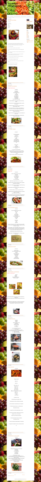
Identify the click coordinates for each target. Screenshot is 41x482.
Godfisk (27, 41)
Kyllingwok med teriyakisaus (12, 86)
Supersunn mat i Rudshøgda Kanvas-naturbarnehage (29, 21)
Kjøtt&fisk (8, 16)
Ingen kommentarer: (21, 82)
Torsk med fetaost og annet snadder (13, 435)
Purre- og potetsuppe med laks (13, 207)
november (27, 33)
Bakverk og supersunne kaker (17, 16)
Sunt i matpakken (29, 16)
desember (27, 35)
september (27, 32)
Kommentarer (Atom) (12, 475)
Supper (13, 17)
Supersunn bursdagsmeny (23, 16)
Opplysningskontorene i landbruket (30, 40)
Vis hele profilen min (28, 22)
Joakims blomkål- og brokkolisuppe (13, 271)
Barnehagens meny (9, 17)
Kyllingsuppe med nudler (12, 246)
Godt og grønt (11, 16)
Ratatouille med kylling (11, 318)
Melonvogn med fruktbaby (12, 20)
